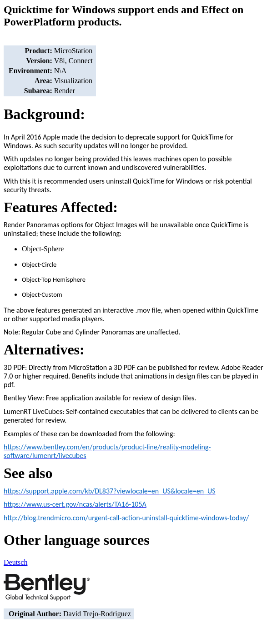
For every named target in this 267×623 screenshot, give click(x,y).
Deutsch (15, 562)
